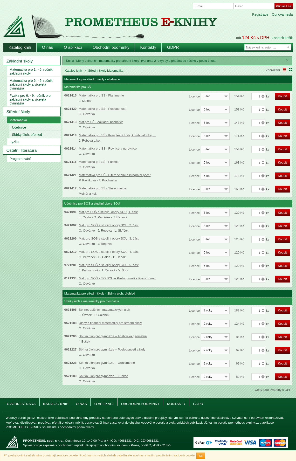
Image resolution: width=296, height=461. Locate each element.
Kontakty (148, 47)
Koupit (282, 96)
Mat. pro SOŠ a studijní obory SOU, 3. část (109, 238)
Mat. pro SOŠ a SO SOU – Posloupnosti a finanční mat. (118, 278)
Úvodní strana (21, 404)
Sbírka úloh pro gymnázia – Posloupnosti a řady (112, 349)
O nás (47, 47)
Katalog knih (20, 47)
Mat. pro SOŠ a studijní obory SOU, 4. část (109, 252)
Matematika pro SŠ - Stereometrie (102, 188)
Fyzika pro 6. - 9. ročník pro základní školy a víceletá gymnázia (30, 99)
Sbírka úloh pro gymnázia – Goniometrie (107, 363)
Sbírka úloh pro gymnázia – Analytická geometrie (113, 336)
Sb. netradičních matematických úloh (104, 309)
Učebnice (19, 127)
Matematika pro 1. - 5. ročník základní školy (31, 71)
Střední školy (18, 112)
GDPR (173, 47)
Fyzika (14, 142)
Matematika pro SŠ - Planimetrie (101, 95)
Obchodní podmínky (111, 47)
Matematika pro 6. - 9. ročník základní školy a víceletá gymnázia (31, 84)
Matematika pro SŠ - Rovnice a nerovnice (108, 148)
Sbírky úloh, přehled (27, 135)
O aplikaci (73, 47)
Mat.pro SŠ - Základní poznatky (101, 122)
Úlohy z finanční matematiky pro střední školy (110, 323)
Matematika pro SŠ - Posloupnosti (102, 108)
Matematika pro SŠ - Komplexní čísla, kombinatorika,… (117, 135)
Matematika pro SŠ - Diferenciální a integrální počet (115, 175)
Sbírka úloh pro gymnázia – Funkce (103, 376)
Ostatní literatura (22, 150)
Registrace (260, 14)
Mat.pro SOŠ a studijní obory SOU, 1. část (108, 212)
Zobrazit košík (282, 38)
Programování (20, 159)
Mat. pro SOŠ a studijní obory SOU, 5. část (109, 265)
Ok (200, 455)
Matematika (18, 120)
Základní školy (20, 61)
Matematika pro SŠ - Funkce (99, 162)
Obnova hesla (282, 14)
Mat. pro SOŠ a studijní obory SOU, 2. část (109, 225)
